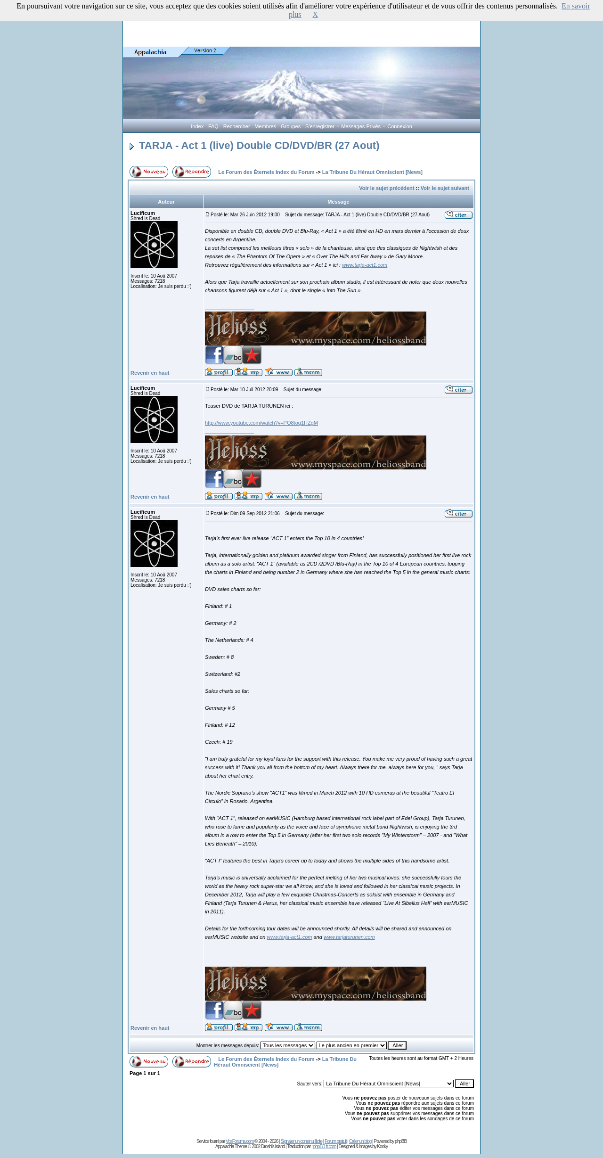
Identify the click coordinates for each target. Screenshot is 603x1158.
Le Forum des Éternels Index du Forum (266, 172)
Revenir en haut (150, 373)
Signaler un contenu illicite (301, 1141)
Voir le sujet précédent (386, 188)
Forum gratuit (335, 1141)
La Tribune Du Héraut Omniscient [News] (372, 172)
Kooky (382, 1146)
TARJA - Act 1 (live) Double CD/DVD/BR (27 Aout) (255, 145)
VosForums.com (240, 1141)
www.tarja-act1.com (364, 265)
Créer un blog (360, 1141)
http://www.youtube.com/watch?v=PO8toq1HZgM (261, 423)
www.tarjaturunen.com (349, 937)
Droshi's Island (273, 1146)
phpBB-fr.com (324, 1146)
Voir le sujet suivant (445, 188)
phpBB (401, 1141)
